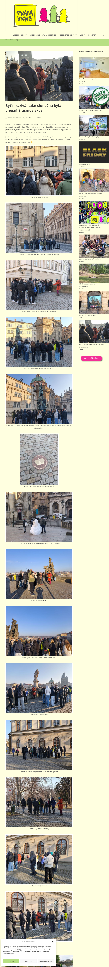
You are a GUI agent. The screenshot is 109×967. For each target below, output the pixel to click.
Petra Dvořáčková (14, 124)
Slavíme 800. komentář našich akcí (90, 265)
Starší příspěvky (91, 364)
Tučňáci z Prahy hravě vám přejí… (89, 143)
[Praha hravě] (9, 46)
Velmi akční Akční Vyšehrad (87, 322)
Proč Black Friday (84, 171)
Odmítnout (29, 961)
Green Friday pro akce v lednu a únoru (91, 117)
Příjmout (11, 961)
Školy (16, 46)
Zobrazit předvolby (46, 961)
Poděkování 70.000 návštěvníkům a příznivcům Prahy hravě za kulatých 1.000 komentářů (90, 233)
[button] (53, 942)
